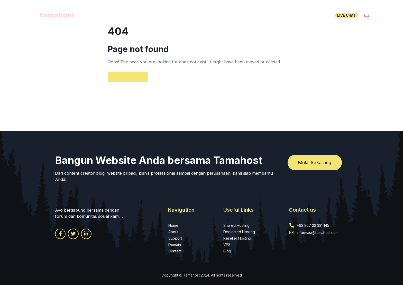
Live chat (346, 15)
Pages (288, 15)
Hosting (207, 15)
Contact (315, 15)
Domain (235, 15)
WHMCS (263, 15)
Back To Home (128, 77)
